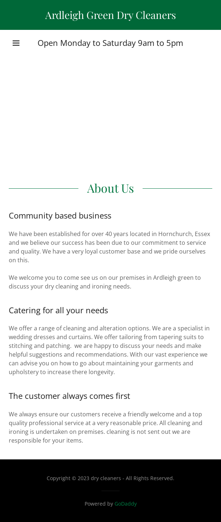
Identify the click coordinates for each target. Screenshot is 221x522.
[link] (110, 15)
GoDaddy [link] (126, 503)
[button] (16, 43)
